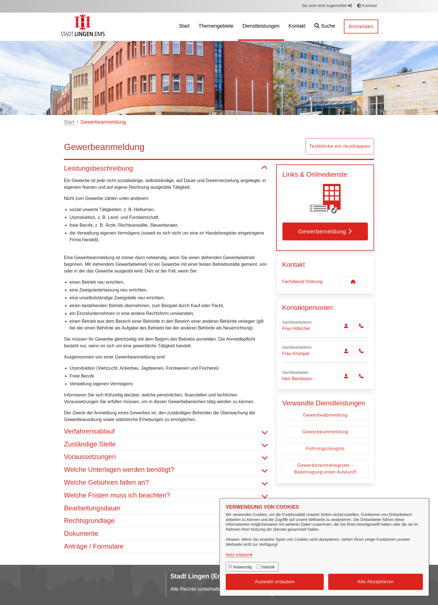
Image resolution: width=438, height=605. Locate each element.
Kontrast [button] (367, 5)
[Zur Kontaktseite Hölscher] (346, 326)
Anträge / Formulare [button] (166, 546)
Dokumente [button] (166, 534)
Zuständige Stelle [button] (166, 444)
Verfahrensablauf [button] (166, 431)
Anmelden (361, 26)
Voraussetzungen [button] (166, 457)
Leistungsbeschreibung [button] (166, 168)
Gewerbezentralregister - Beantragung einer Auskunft (325, 468)
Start (69, 122)
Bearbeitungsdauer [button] (166, 508)
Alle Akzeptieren (375, 581)
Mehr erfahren (238, 555)
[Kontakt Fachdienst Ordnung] (353, 282)
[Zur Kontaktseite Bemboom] (346, 376)
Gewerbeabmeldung (325, 415)
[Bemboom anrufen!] (361, 376)
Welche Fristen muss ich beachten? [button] (166, 495)
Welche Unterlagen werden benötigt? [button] (166, 470)
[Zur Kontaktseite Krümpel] (346, 351)
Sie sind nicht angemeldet (327, 5)
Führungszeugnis (325, 448)
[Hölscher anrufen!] (361, 326)
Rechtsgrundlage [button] (166, 521)
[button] (325, 27)
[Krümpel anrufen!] (361, 351)
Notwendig (242, 567)
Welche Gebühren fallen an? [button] (166, 483)
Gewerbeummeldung (325, 431)
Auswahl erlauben (275, 581)
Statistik (268, 567)
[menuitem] (184, 27)
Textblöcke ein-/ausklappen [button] (339, 146)
